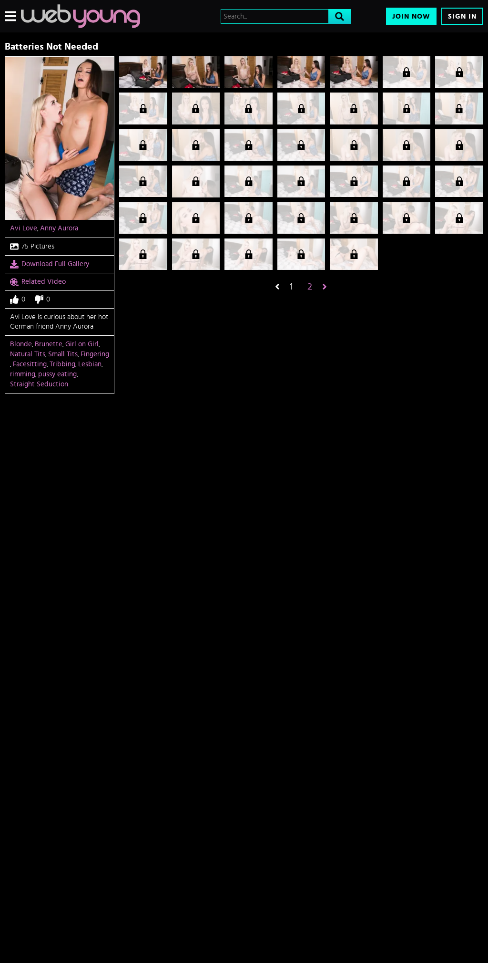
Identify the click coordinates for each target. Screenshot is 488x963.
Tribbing (62, 364)
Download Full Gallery (49, 264)
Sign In (462, 16)
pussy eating (57, 374)
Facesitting (30, 364)
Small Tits (63, 354)
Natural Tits (27, 354)
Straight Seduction (39, 384)
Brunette (48, 344)
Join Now (411, 16)
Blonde (21, 344)
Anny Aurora (59, 228)
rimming (22, 374)
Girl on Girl (82, 344)
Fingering (95, 354)
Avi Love (23, 228)
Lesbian (90, 364)
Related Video (38, 282)
